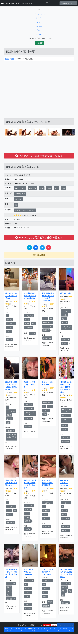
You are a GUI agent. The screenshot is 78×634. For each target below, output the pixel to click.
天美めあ (9, 339)
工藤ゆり (28, 604)
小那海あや (10, 523)
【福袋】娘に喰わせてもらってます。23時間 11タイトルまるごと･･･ (66, 387)
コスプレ (9, 515)
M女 (56, 188)
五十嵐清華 (46, 527)
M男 (15, 511)
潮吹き (64, 319)
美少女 (27, 324)
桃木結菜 (28, 608)
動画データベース (8, 630)
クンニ (64, 515)
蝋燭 (41, 188)
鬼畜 (8, 423)
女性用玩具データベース (33, 630)
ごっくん (64, 323)
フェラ (27, 513)
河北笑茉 (46, 606)
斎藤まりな (65, 437)
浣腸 (49, 188)
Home (7, 59)
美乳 (33, 324)
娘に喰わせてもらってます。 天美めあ (11, 295)
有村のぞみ (65, 603)
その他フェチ (11, 599)
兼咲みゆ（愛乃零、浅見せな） (11, 437)
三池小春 (28, 427)
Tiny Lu (32, 333)
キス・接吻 (65, 519)
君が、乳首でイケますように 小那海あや (11, 482)
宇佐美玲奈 (65, 441)
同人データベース (57, 630)
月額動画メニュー (67, 3)
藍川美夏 (18, 199)
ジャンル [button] (38, 26)
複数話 (9, 415)
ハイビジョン (20, 188)
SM (12, 59)
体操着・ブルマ (66, 421)
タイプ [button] (38, 18)
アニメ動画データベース (20, 630)
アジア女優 (28, 328)
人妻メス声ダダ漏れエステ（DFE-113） (47, 571)
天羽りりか (65, 527)
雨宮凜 (50, 602)
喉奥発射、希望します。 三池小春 (29, 384)
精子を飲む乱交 (66, 293)
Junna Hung (47, 338)
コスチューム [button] (38, 22)
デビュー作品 (47, 326)
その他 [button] (38, 34)
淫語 (63, 595)
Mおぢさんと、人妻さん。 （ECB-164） (66, 482)
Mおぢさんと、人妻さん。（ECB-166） (29, 571)
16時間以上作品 (66, 411)
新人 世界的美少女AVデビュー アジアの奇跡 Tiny (30, 295)
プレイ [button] (38, 30)
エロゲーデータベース (68, 630)
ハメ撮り (9, 328)
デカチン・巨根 (30, 414)
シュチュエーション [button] (38, 14)
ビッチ (9, 511)
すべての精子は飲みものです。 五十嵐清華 (47, 482)
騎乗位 (45, 596)
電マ (44, 414)
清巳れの (64, 343)
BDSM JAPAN (20, 194)
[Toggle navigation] (47, 3)
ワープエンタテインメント (25, 210)
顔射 (69, 591)
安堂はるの (65, 339)
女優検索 (39, 43)
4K (7, 316)
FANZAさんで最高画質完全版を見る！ (39, 155)
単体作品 (32, 188)
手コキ (27, 517)
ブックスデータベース (46, 630)
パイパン (64, 425)
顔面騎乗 (28, 521)
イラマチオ (28, 419)
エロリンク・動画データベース (16, 3)
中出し (9, 332)
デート (27, 320)
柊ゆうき (28, 529)
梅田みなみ (65, 530)
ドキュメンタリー (66, 328)
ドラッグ (46, 410)
